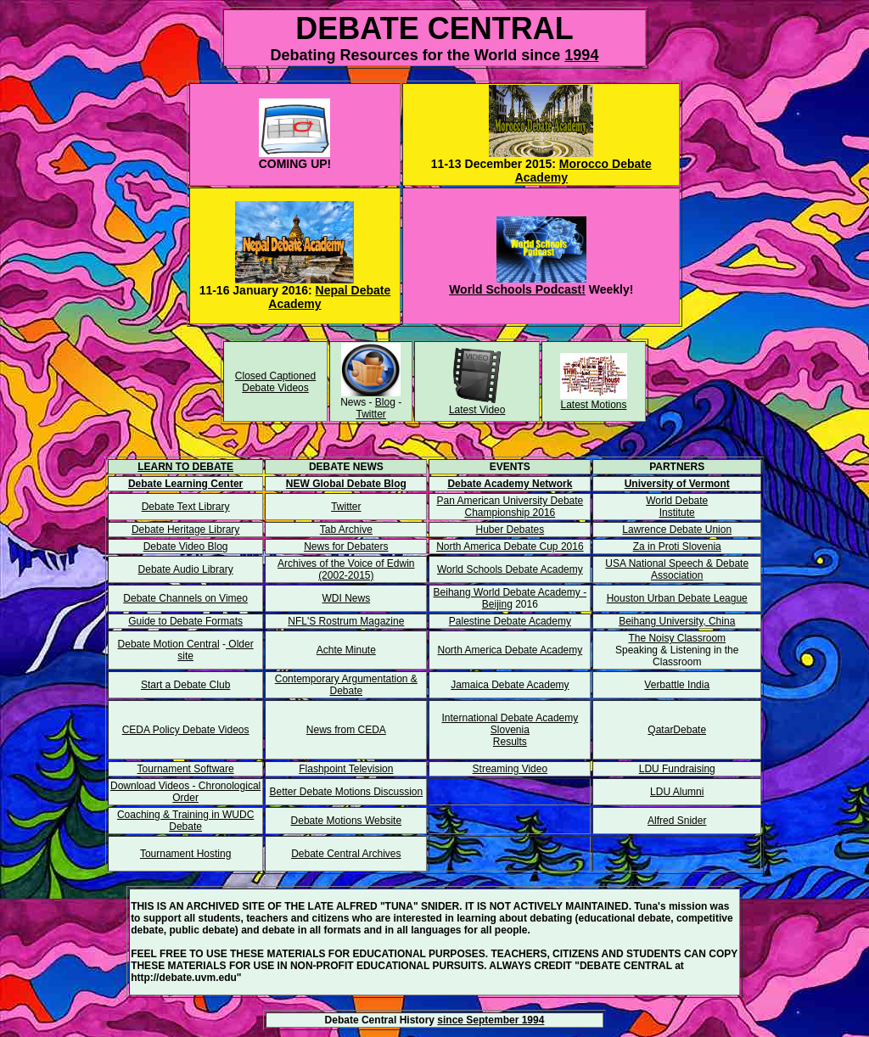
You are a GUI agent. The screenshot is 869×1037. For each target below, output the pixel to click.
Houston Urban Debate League (677, 598)
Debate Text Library (186, 507)
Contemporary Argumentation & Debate (346, 685)
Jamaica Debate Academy (510, 685)
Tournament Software (185, 769)
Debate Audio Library (185, 569)
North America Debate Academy (509, 650)
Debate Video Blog (185, 546)
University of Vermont (677, 484)
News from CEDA (346, 730)
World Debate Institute (677, 506)
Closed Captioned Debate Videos (275, 382)
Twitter (371, 414)
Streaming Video (510, 769)
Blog (385, 402)
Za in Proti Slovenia (677, 546)
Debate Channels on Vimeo (185, 598)
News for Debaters (346, 546)
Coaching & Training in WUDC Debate (185, 820)
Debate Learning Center (185, 484)
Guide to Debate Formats (185, 621)
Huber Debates (510, 529)
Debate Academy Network (509, 484)
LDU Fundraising (677, 769)
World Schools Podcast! (517, 289)
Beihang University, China (677, 621)
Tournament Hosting (185, 854)
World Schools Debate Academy (510, 569)
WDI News (346, 598)
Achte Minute (346, 650)
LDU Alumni (677, 792)
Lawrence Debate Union (677, 529)
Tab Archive (346, 529)
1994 (581, 55)
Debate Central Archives (346, 854)
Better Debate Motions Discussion (346, 792)
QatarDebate (677, 730)
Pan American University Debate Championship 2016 (509, 506)
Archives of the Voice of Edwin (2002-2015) (346, 569)
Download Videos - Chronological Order (185, 792)
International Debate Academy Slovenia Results (509, 730)
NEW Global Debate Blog (346, 484)
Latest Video (477, 410)
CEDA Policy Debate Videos (185, 730)
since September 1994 (490, 1020)
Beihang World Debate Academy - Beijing (510, 598)
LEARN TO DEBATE (185, 467)
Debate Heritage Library (185, 529)
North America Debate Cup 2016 (509, 546)
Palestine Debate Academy (510, 621)
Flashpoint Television (346, 769)
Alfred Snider (677, 821)
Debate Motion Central (169, 644)
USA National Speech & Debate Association (676, 569)
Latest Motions (593, 405)
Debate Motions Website (346, 821)
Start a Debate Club (185, 685)
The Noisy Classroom (677, 638)
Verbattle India (676, 685)
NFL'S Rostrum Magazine (346, 621)
